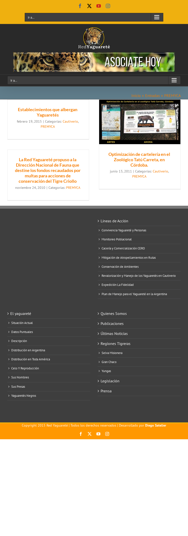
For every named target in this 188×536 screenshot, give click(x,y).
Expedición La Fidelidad (118, 285)
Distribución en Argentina (28, 350)
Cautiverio (70, 121)
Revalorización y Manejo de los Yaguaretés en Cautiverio (139, 276)
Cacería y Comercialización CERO (123, 248)
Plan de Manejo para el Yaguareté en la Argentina (134, 294)
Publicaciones (112, 323)
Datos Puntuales (22, 332)
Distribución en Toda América (30, 359)
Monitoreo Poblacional (117, 239)
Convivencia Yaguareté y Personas (124, 230)
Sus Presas (18, 387)
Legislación (110, 380)
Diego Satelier (155, 425)
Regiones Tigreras (115, 343)
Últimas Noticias (114, 333)
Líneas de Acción (114, 220)
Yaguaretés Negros (23, 396)
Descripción (19, 341)
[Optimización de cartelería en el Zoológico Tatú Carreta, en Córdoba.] (139, 122)
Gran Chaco (109, 362)
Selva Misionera (112, 353)
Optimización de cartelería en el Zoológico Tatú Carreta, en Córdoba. (139, 159)
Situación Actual (22, 323)
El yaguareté (20, 313)
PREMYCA (48, 126)
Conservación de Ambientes (120, 267)
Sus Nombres (20, 377)
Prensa (106, 390)
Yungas (106, 371)
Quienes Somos (114, 313)
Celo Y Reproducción (25, 368)
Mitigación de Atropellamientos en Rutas (129, 258)
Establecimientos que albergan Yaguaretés (47, 112)
